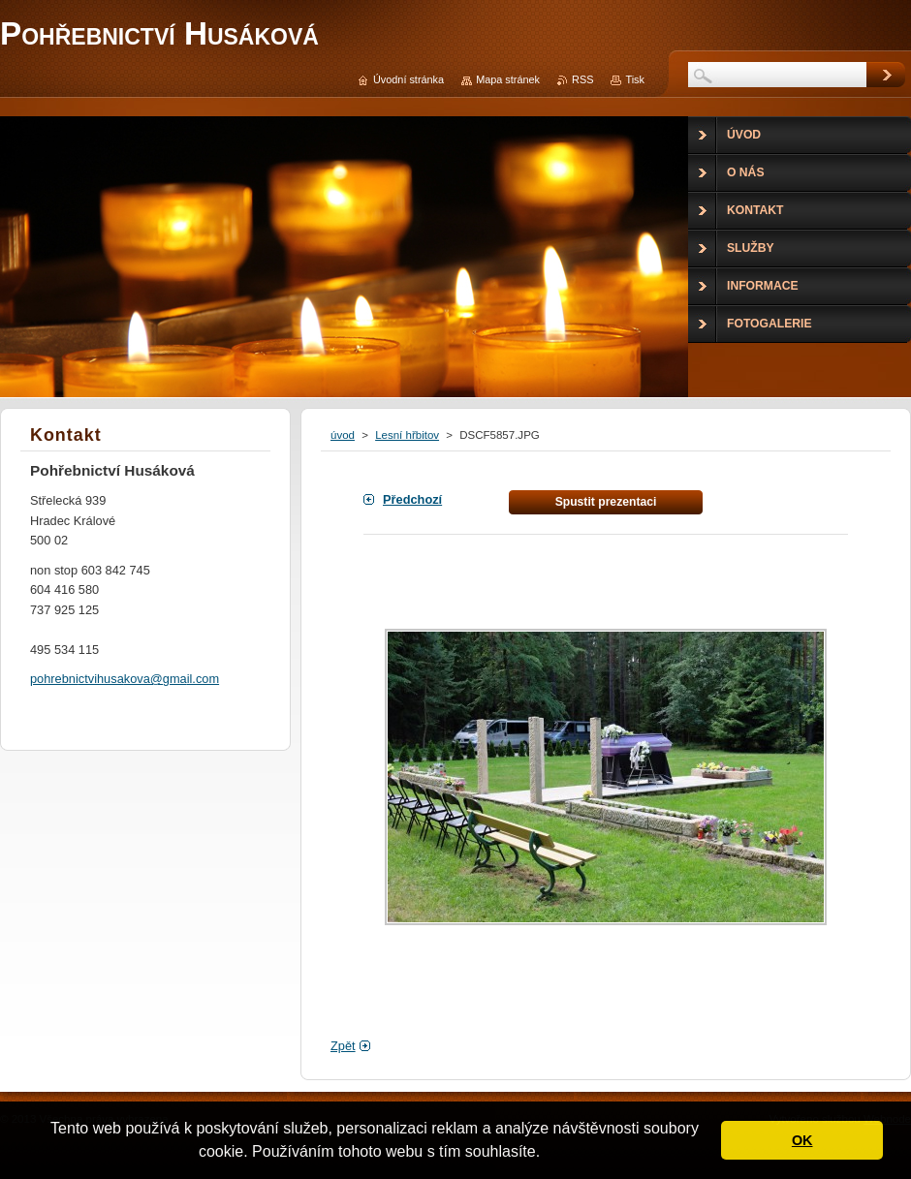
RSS (582, 79)
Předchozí (412, 499)
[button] (547, 1154)
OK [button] (802, 1140)
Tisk (634, 79)
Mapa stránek (508, 79)
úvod (342, 435)
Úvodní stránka (408, 79)
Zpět (343, 1046)
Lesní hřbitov (407, 435)
